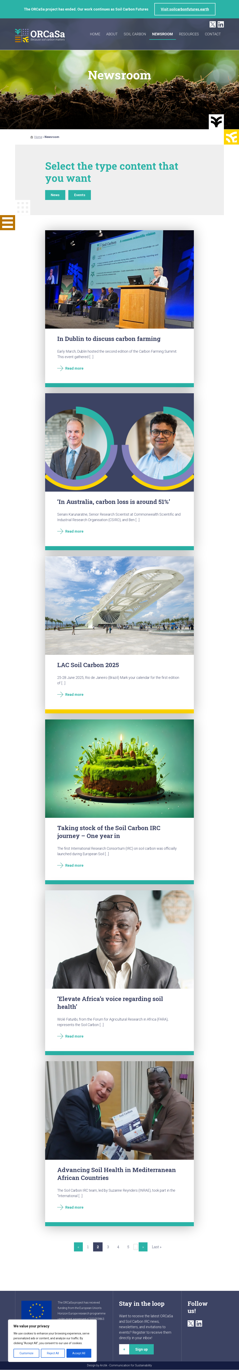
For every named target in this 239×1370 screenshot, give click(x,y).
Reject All (53, 1353)
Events (80, 195)
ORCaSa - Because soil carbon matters (40, 36)
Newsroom (162, 34)
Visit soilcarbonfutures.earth (185, 9)
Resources (189, 34)
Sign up (141, 1349)
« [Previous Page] (78, 1247)
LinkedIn (221, 24)
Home (95, 34)
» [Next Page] (143, 1247)
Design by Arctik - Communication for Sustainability (119, 1365)
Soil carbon (135, 34)
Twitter (213, 24)
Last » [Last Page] (156, 1247)
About (112, 34)
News (55, 195)
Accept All (78, 1353)
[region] (52, 1341)
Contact (213, 34)
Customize (26, 1353)
